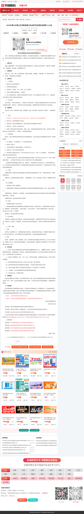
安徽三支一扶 (6, 10)
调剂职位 (72, 102)
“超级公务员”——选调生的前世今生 (70, 144)
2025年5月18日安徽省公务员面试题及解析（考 (70, 172)
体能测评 (67, 90)
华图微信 (16, 33)
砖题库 (34, 33)
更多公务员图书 (52, 352)
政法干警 (77, 153)
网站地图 (58, 1)
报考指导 (77, 106)
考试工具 (61, 176)
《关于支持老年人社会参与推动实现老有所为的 (70, 160)
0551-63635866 (78, 1)
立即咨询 (70, 42)
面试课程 (28, 328)
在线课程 (53, 33)
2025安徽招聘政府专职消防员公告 (17, 337)
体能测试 (17, 325)
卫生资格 (78, 123)
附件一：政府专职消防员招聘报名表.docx (17, 295)
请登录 (15, 1)
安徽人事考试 (11, 19)
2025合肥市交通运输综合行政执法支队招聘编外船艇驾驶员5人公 (16, 453)
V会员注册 (10, 1)
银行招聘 (62, 116)
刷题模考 (25, 30)
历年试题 (70, 10)
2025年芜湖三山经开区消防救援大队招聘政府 (71, 66)
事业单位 (65, 153)
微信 (59, 15)
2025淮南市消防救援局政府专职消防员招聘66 (71, 73)
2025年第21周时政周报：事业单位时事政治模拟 (70, 167)
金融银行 (77, 155)
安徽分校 (23, 5)
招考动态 (27, 322)
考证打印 (62, 99)
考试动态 (25, 10)
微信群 (67, 1)
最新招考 (6, 33)
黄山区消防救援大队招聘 (20, 347)
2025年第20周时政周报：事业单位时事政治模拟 (70, 169)
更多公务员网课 (34, 430)
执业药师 (72, 123)
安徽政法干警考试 (65, 127)
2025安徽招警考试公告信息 (17, 322)
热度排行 (76, 53)
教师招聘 (65, 155)
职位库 (48, 15)
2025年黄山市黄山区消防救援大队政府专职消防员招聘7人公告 (16, 440)
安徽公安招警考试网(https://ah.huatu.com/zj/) (37, 317)
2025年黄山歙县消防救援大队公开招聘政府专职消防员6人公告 (46, 441)
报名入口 (34, 10)
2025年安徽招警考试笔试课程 (17, 328)
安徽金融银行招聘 (65, 113)
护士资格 (67, 125)
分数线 (66, 99)
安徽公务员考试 (64, 84)
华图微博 (25, 33)
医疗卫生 (67, 123)
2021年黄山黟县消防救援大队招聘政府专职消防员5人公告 (46, 443)
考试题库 (17, 15)
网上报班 (44, 33)
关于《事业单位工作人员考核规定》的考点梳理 (70, 162)
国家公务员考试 (64, 95)
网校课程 (32, 15)
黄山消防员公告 (47, 347)
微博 (62, 15)
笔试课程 (62, 49)
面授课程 (25, 15)
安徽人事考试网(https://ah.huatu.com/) (15, 317)
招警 (17, 19)
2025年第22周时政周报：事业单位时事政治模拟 (70, 158)
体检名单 (27, 325)
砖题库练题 (79, 175)
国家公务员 (76, 150)
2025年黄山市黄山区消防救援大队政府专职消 (71, 60)
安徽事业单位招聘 (65, 104)
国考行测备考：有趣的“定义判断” (67, 165)
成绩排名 (79, 88)
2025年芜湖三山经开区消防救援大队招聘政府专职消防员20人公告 (16, 445)
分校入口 (80, 10)
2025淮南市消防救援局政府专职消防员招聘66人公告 (13, 449)
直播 (53, 15)
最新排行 (64, 53)
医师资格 (62, 125)
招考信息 (4, 15)
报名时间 (77, 86)
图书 (37, 15)
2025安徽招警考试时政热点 (17, 330)
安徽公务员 (64, 150)
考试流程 (73, 132)
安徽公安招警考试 (9, 5)
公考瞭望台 (62, 141)
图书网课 (33, 328)
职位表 (71, 86)
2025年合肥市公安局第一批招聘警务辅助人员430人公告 (14, 447)
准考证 (66, 109)
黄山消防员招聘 (35, 347)
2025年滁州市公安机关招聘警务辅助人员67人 (71, 56)
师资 (66, 15)
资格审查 (77, 99)
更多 (81, 80)
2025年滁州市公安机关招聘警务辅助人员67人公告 (42, 337)
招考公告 (28, 19)
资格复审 (52, 10)
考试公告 (16, 10)
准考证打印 (67, 88)
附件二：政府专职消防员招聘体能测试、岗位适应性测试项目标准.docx (25, 298)
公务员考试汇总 (63, 80)
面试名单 (72, 90)
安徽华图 (4, 1)
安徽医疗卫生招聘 (65, 120)
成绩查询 (43, 10)
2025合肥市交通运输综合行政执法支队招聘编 (71, 76)
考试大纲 (67, 86)
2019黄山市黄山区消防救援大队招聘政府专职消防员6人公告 (46, 446)
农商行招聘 (67, 116)
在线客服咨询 (74, 15)
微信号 (30, 30)
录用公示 (32, 325)
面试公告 (22, 325)
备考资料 (61, 10)
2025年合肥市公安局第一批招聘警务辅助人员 (71, 69)
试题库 (44, 15)
